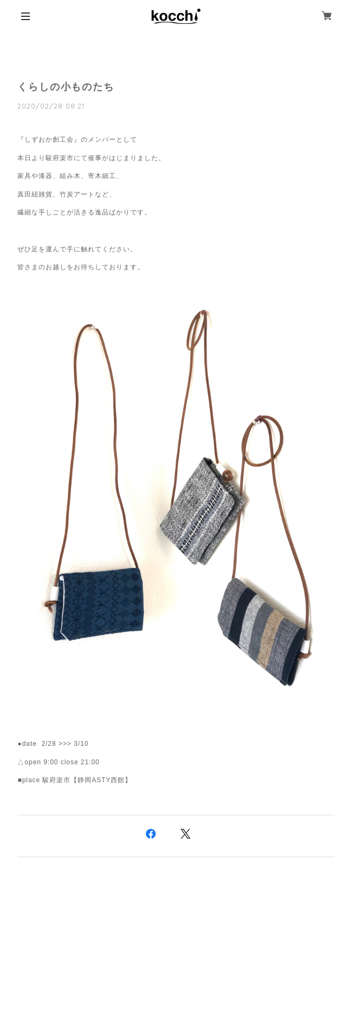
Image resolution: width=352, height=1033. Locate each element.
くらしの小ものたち (65, 86)
